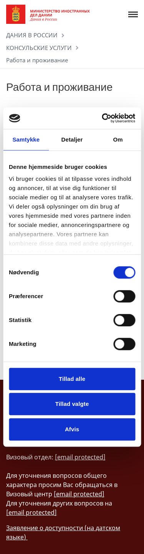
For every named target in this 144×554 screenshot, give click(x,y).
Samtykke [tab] (26, 139)
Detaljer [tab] (72, 139)
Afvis (72, 429)
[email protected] (80, 457)
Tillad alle (72, 378)
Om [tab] (118, 139)
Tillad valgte (72, 403)
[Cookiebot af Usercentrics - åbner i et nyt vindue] (102, 118)
